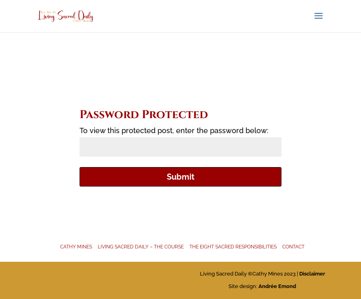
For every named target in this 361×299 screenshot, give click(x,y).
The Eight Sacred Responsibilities (233, 247)
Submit (181, 177)
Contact (293, 247)
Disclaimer (312, 274)
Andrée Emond (277, 286)
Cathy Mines (76, 247)
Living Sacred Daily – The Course (141, 247)
